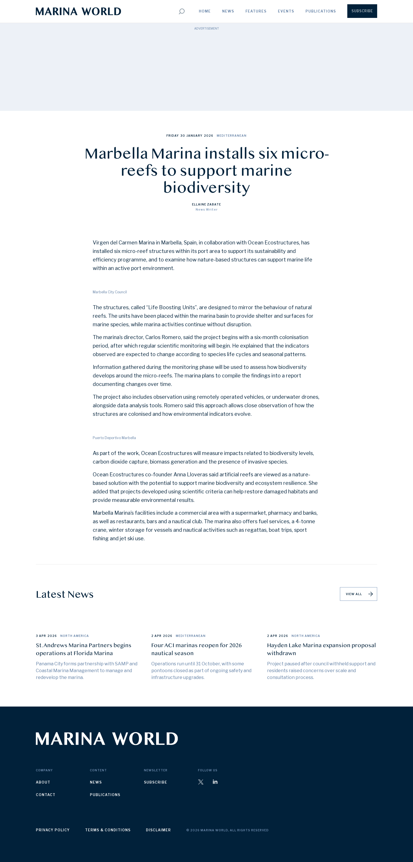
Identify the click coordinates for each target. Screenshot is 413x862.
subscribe (155, 782)
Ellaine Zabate (206, 204)
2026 (208, 135)
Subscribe (362, 11)
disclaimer (158, 830)
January (195, 135)
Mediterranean (232, 135)
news (96, 782)
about (43, 782)
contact (45, 795)
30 (182, 135)
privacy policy (53, 830)
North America (74, 635)
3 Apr (41, 635)
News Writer (207, 209)
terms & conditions (108, 830)
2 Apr (156, 635)
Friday (172, 135)
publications (105, 795)
